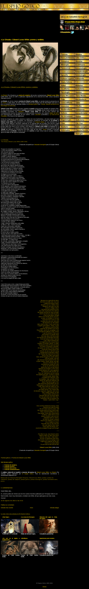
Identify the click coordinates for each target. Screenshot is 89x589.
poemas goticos (25, 479)
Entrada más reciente (7, 507)
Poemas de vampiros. (10, 465)
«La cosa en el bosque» (28, 517)
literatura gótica (33, 104)
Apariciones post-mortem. (47, 538)
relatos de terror (54, 113)
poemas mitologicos (36, 479)
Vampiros (21, 111)
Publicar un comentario (7, 505)
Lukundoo (38, 114)
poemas (44, 477)
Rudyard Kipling (39, 122)
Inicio (31, 507)
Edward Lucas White (35, 477)
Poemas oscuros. (9, 466)
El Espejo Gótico (27, 473)
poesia (3, 481)
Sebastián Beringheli (40, 144)
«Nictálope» (24, 538)
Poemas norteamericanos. (12, 469)
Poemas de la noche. (10, 468)
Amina (44, 129)
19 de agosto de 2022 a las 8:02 (12, 500)
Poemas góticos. (6, 457)
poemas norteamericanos (50, 479)
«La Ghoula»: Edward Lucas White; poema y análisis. (22, 40)
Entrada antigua (54, 507)
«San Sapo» (5, 517)
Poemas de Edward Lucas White (21, 457)
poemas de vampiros (14, 479)
